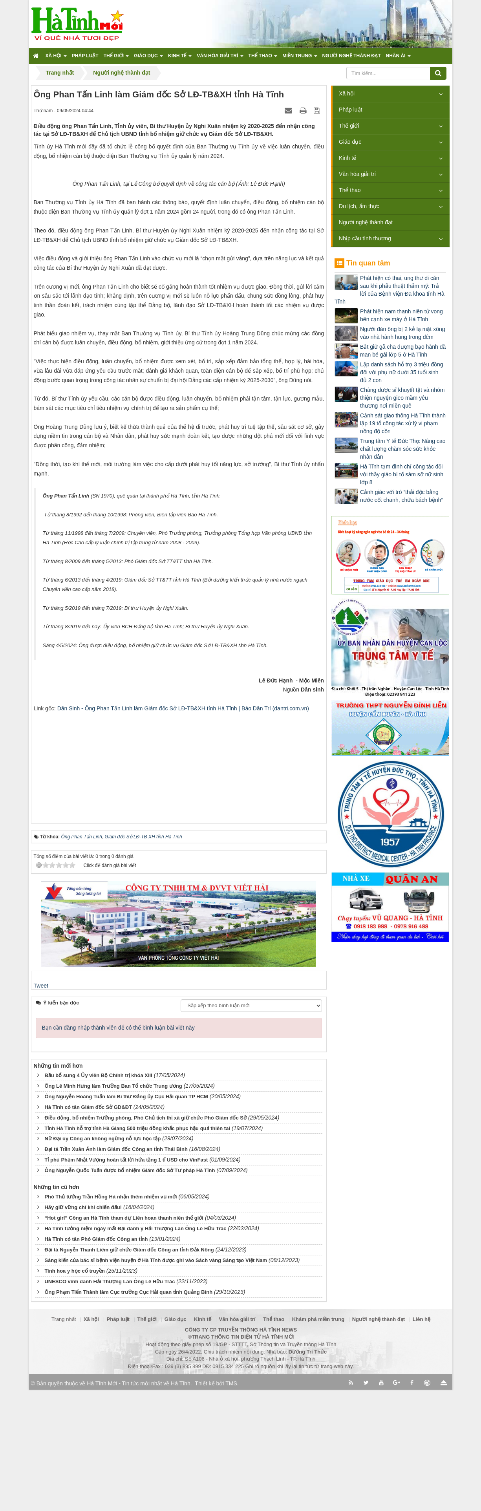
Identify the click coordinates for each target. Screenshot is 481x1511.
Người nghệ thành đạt (366, 222)
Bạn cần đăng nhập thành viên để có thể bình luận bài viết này (118, 1149)
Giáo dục (350, 142)
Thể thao (349, 190)
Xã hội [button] (56, 58)
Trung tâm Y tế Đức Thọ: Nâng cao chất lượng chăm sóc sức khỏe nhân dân (402, 449)
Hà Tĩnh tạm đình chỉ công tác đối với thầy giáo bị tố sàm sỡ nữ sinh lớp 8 (401, 474)
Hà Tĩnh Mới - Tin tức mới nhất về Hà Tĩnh (138, 1505)
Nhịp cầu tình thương (365, 238)
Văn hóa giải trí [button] (220, 58)
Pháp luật (350, 109)
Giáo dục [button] (148, 58)
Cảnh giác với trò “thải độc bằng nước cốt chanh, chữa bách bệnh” (401, 496)
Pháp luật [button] (85, 56)
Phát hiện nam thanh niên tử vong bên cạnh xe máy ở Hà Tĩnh (401, 315)
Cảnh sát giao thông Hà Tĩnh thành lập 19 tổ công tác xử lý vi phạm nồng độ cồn (403, 423)
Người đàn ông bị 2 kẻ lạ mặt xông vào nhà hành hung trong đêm (402, 333)
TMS (231, 1505)
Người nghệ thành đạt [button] (351, 56)
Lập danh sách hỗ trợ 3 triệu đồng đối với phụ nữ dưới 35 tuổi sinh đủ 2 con (401, 372)
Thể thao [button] (263, 58)
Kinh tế (347, 158)
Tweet (41, 1107)
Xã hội (347, 93)
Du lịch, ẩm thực (359, 206)
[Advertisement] (179, 884)
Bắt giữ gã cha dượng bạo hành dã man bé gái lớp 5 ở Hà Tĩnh (403, 351)
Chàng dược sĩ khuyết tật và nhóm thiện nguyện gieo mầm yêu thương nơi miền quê (402, 398)
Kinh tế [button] (180, 58)
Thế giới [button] (116, 58)
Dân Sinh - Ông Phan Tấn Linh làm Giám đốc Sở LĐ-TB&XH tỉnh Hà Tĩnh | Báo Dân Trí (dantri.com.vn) (183, 830)
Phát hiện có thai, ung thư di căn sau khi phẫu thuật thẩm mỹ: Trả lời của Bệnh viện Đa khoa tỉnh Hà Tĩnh (389, 290)
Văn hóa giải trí (357, 174)
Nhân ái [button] (398, 58)
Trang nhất (63, 1440)
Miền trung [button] (299, 58)
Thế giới (349, 126)
